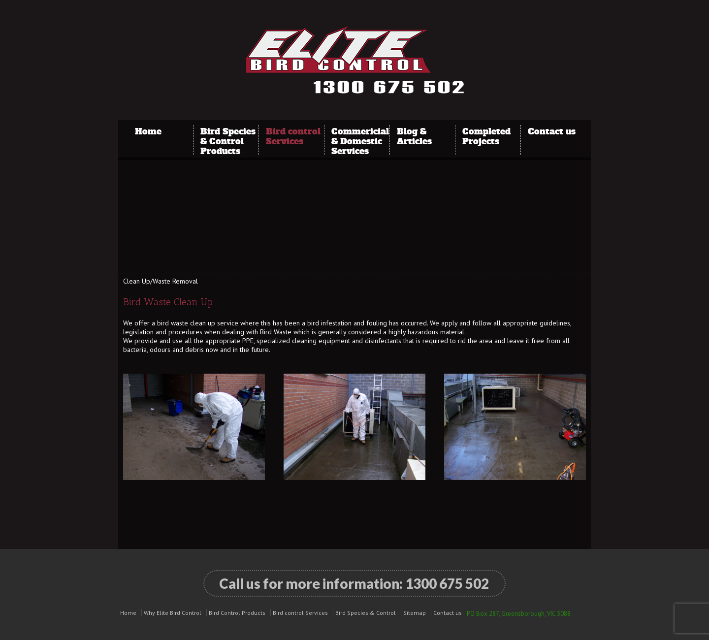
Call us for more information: (354, 583)
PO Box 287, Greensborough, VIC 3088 (519, 613)
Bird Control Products (237, 612)
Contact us (552, 131)
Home (148, 131)
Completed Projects (486, 136)
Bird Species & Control (365, 612)
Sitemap (414, 612)
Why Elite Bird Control (172, 612)
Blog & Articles (414, 136)
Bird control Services (293, 136)
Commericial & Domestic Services (360, 136)
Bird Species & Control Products (228, 136)
